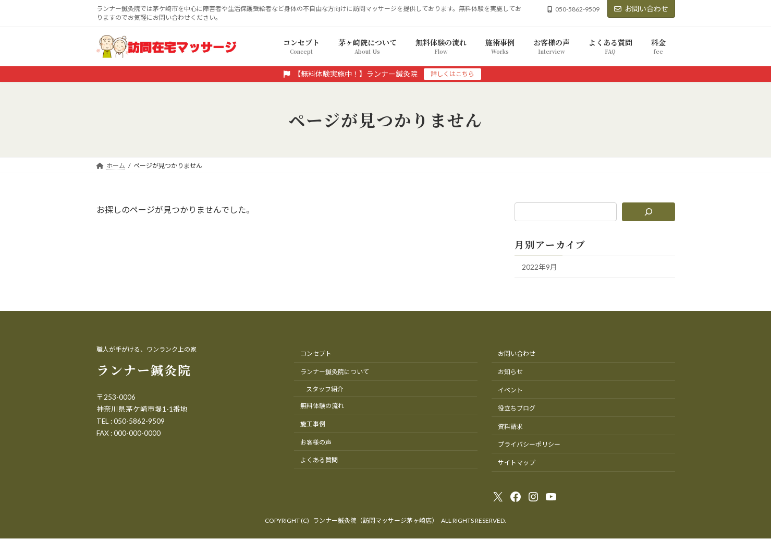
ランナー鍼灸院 (143, 370)
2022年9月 (539, 266)
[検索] (648, 211)
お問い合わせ (641, 8)
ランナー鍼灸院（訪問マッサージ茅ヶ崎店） (375, 520)
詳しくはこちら (452, 74)
